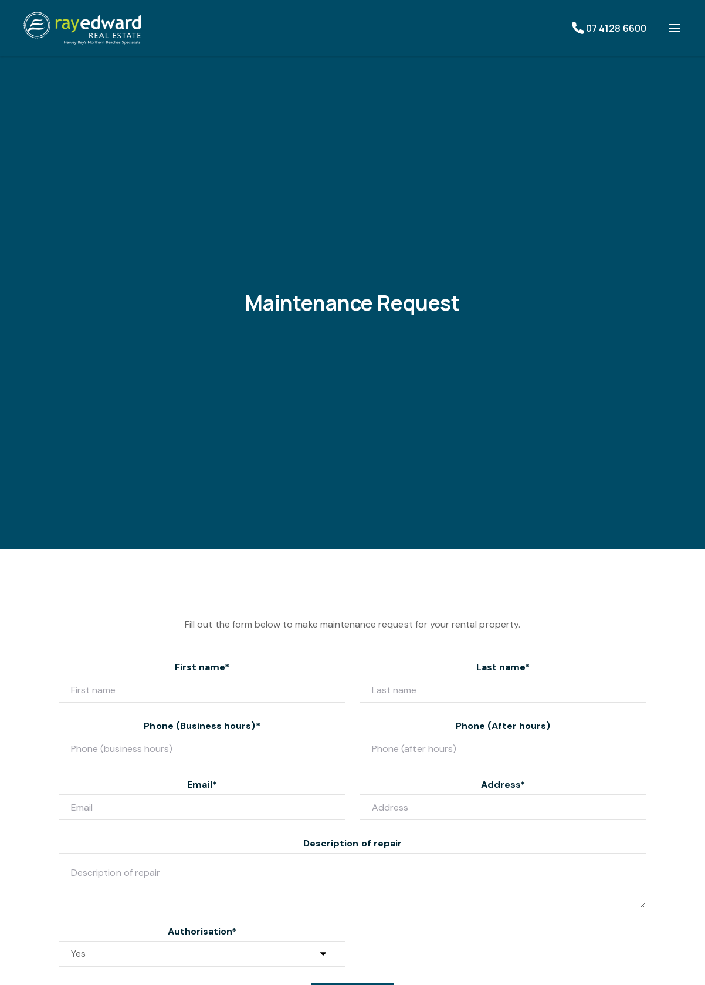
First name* (202, 667)
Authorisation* (202, 931)
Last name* (503, 667)
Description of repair (352, 843)
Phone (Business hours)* (202, 726)
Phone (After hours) (503, 726)
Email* (201, 784)
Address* (503, 784)
